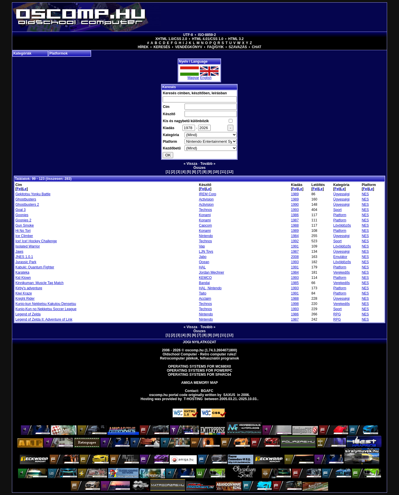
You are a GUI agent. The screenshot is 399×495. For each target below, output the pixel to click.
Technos (205, 210)
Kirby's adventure (28, 288)
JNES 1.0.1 (24, 257)
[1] (168, 172)
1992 (295, 241)
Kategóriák (22, 53)
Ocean (204, 262)
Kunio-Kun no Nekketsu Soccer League (45, 309)
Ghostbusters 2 (27, 205)
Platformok (58, 53)
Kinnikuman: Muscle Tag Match (39, 283)
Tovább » (208, 164)
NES (365, 194)
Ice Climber (24, 236)
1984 (295, 236)
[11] (223, 172)
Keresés (161, 47)
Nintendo (206, 236)
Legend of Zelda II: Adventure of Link (43, 319)
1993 (295, 210)
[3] (178, 172)
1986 (295, 215)
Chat (256, 47)
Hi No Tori (23, 231)
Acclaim (205, 299)
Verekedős (341, 272)
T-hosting (193, 399)
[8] (204, 172)
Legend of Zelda (28, 314)
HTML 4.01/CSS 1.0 (207, 39)
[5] (189, 172)
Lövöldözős (342, 225)
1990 (295, 205)
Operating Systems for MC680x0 (199, 366)
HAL (202, 267)
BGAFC (207, 391)
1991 (295, 246)
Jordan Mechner (211, 272)
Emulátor (340, 257)
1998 (295, 304)
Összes (199, 168)
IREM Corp (207, 194)
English (205, 78)
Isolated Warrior (27, 246)
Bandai (204, 283)
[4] (183, 172)
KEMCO (205, 278)
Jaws (19, 252)
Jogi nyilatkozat (199, 342)
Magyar (193, 78)
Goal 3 (20, 210)
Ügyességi (341, 194)
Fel (19, 189)
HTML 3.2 (236, 39)
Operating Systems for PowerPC (199, 370)
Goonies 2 (23, 220)
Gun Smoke (24, 225)
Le (25, 189)
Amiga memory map (199, 383)
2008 (295, 257)
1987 (295, 220)
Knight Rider (25, 299)
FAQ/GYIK (215, 47)
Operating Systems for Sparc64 (199, 375)
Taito (202, 293)
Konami (205, 215)
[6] (194, 172)
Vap (202, 246)
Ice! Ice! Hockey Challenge (36, 241)
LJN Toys (206, 252)
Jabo (202, 257)
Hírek (143, 47)
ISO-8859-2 (207, 35)
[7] (199, 172)
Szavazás (238, 47)
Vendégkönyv (188, 47)
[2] (173, 172)
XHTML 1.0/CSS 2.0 (171, 39)
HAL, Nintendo (210, 288)
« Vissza (190, 164)
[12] (230, 172)
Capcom (205, 225)
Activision (206, 199)
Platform (339, 215)
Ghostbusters (25, 199)
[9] (209, 172)
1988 (295, 225)
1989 (295, 194)
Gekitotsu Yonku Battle (33, 194)
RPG (337, 314)
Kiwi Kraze (23, 293)
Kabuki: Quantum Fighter (34, 267)
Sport (337, 210)
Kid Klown (23, 278)
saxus (229, 395)
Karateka (22, 272)
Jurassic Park (25, 262)
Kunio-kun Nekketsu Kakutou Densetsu (45, 304)
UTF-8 (188, 35)
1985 (295, 283)
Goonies (21, 215)
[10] (216, 172)
